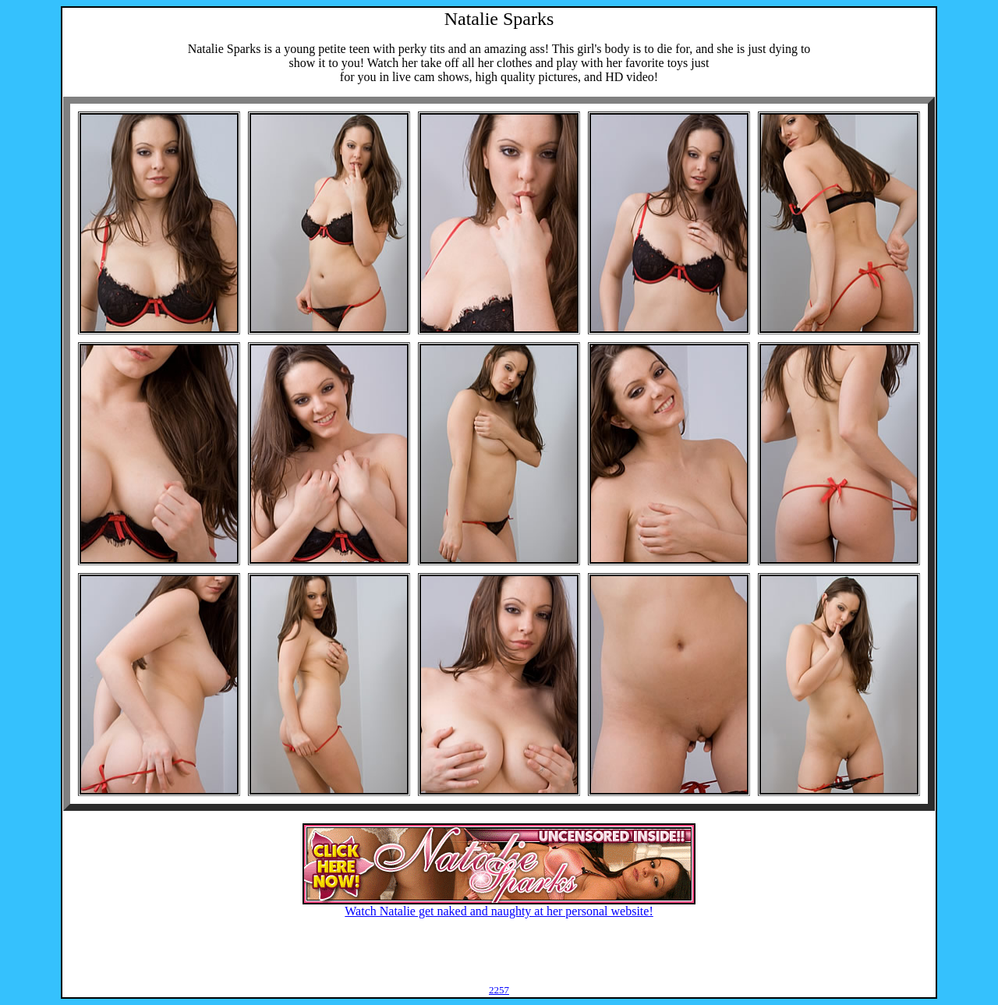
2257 (499, 990)
